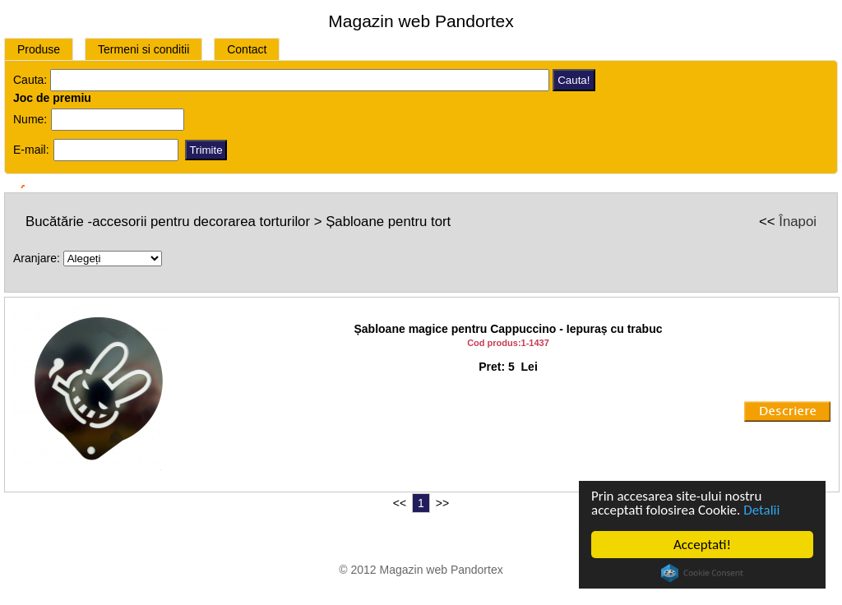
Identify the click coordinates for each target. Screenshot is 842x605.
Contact (246, 49)
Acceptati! (702, 544)
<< (399, 503)
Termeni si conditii (143, 49)
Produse (38, 49)
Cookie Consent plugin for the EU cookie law (702, 573)
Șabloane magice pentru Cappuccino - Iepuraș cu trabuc (508, 328)
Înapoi (798, 221)
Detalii (761, 510)
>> (442, 503)
